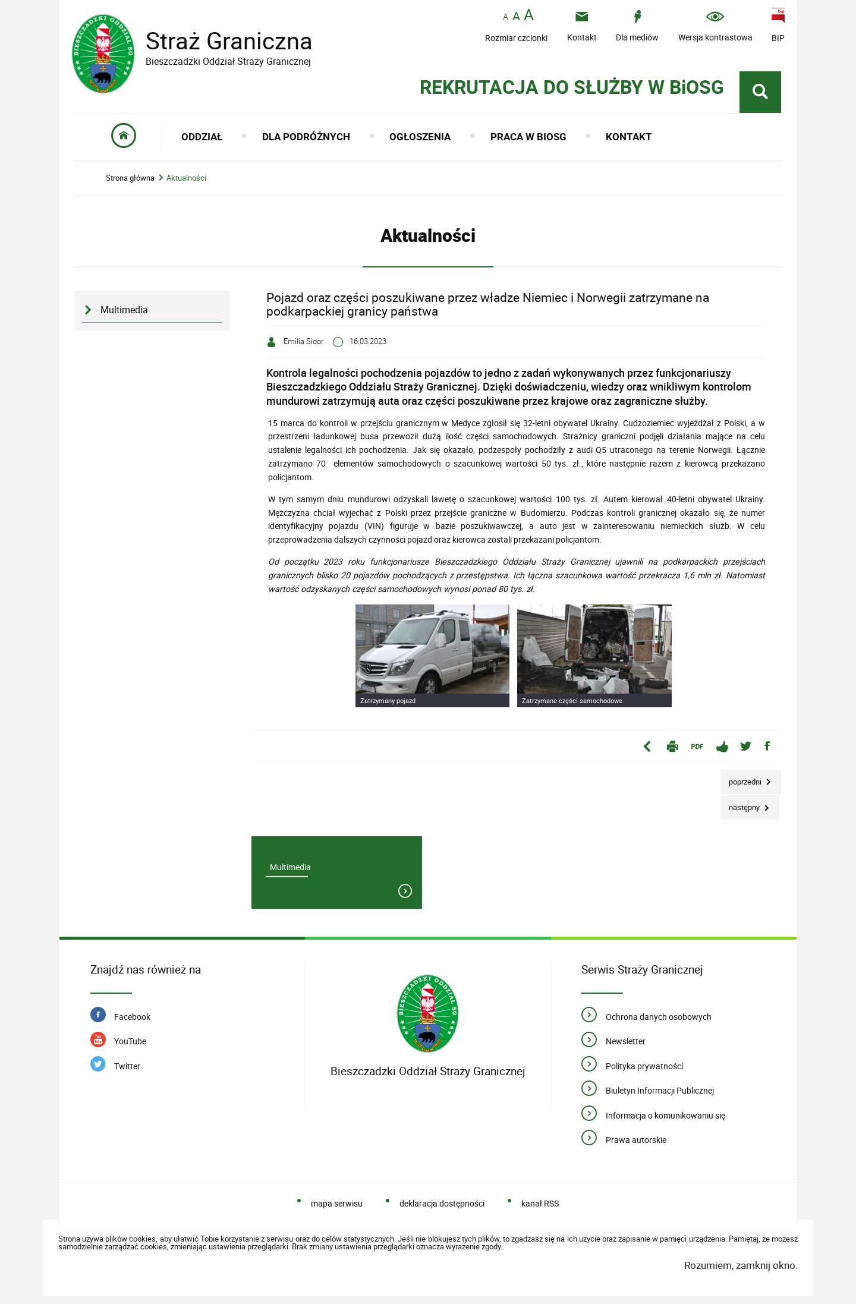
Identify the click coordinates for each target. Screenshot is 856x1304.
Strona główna (130, 178)
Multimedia (124, 310)
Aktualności (186, 178)
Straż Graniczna (220, 41)
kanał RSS (540, 1203)
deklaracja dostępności (441, 1203)
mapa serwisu (337, 1203)
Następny (740, 803)
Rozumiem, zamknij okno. (741, 1265)
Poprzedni (741, 778)
